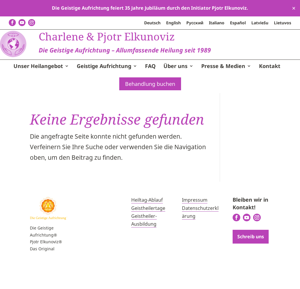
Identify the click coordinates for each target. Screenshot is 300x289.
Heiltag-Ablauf (147, 223)
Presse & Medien (223, 90)
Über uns (175, 90)
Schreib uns (250, 260)
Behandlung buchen (150, 107)
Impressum (194, 223)
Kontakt (269, 90)
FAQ (150, 90)
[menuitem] (152, 24)
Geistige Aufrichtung (104, 90)
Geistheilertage (148, 231)
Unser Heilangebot (38, 90)
